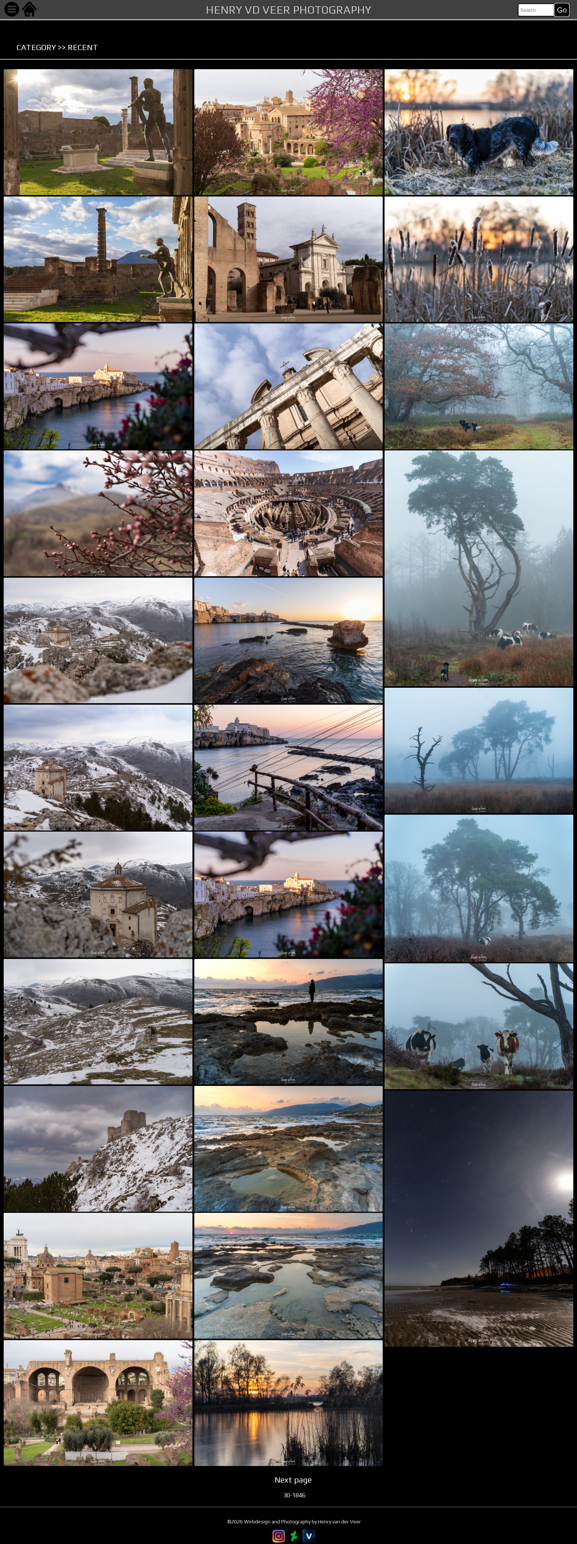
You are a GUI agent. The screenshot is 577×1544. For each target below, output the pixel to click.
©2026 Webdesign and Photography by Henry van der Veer (294, 1521)
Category (36, 47)
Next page (293, 1479)
